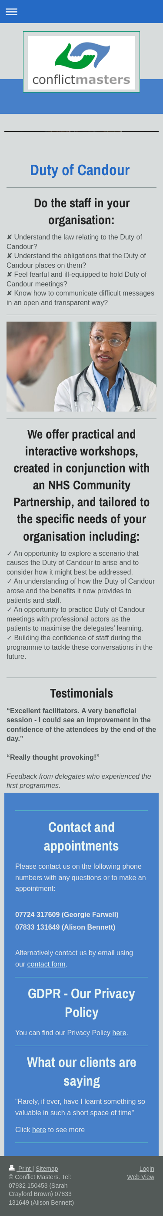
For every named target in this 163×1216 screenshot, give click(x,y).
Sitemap (47, 1168)
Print (21, 1168)
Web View (140, 1176)
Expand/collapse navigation (81, 11)
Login (147, 1168)
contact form (46, 964)
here (119, 1033)
